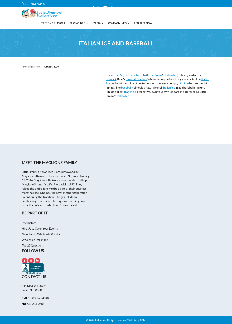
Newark (111, 79)
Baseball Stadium (136, 79)
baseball (126, 87)
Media (97, 23)
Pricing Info (77, 23)
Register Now (143, 23)
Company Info (117, 23)
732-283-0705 (35, 303)
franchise (130, 91)
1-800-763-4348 (38, 298)
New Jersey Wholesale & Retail (41, 234)
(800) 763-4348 (33, 3)
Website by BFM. (136, 320)
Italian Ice (171, 75)
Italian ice (169, 87)
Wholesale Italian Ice (35, 240)
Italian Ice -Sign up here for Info (126, 75)
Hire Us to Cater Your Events (40, 228)
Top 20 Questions (33, 245)
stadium (184, 83)
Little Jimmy (154, 75)
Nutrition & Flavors (51, 23)
